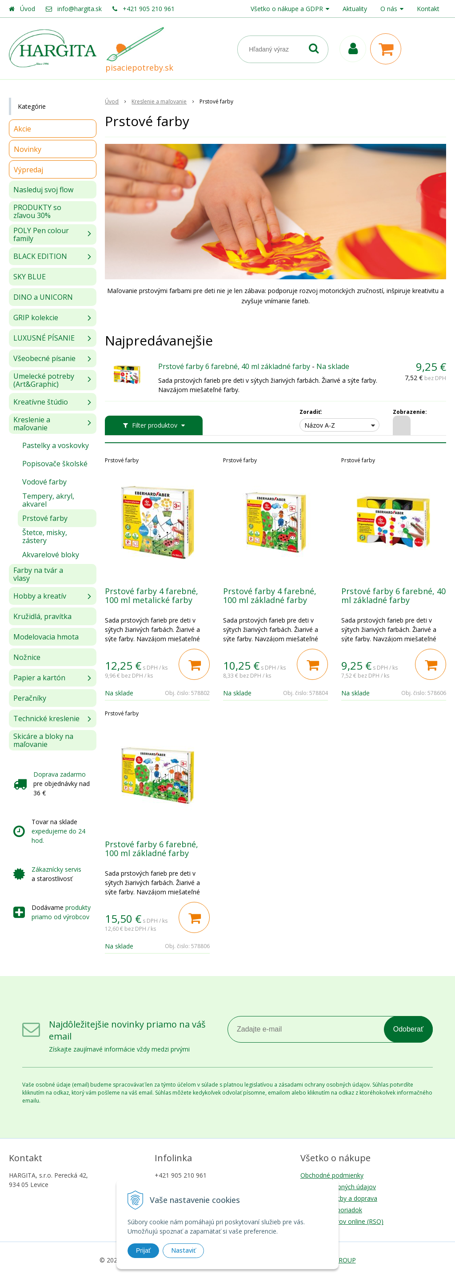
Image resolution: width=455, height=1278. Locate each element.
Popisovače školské (55, 463)
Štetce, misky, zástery (44, 536)
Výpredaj (28, 170)
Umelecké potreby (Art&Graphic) (43, 380)
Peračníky (29, 698)
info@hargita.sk (79, 8)
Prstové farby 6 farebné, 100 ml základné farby (151, 848)
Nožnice (26, 657)
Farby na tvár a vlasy (38, 574)
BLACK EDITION (40, 256)
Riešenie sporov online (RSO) (341, 1221)
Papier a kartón (39, 678)
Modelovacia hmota (46, 637)
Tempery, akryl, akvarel (48, 500)
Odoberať (408, 1029)
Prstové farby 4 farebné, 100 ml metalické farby (151, 595)
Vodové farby (44, 482)
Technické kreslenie (46, 718)
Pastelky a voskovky (55, 445)
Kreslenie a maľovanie (31, 424)
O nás (388, 8)
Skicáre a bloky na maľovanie (43, 740)
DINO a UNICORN (43, 297)
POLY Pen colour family (41, 234)
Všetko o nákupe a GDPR (287, 8)
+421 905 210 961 (149, 8)
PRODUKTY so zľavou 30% (37, 211)
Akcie (22, 129)
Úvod (27, 8)
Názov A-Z (319, 425)
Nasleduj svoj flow (43, 189)
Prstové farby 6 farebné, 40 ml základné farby (234, 366)
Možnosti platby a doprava (338, 1198)
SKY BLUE (29, 277)
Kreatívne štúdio (40, 402)
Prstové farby (45, 518)
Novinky (27, 149)
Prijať (143, 1250)
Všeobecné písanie (44, 358)
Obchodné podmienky (331, 1175)
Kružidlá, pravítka (42, 616)
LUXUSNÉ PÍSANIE (44, 338)
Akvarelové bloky (50, 555)
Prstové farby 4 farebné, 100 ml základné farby (269, 595)
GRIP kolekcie (35, 317)
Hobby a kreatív (39, 596)
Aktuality (355, 8)
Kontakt (428, 8)
